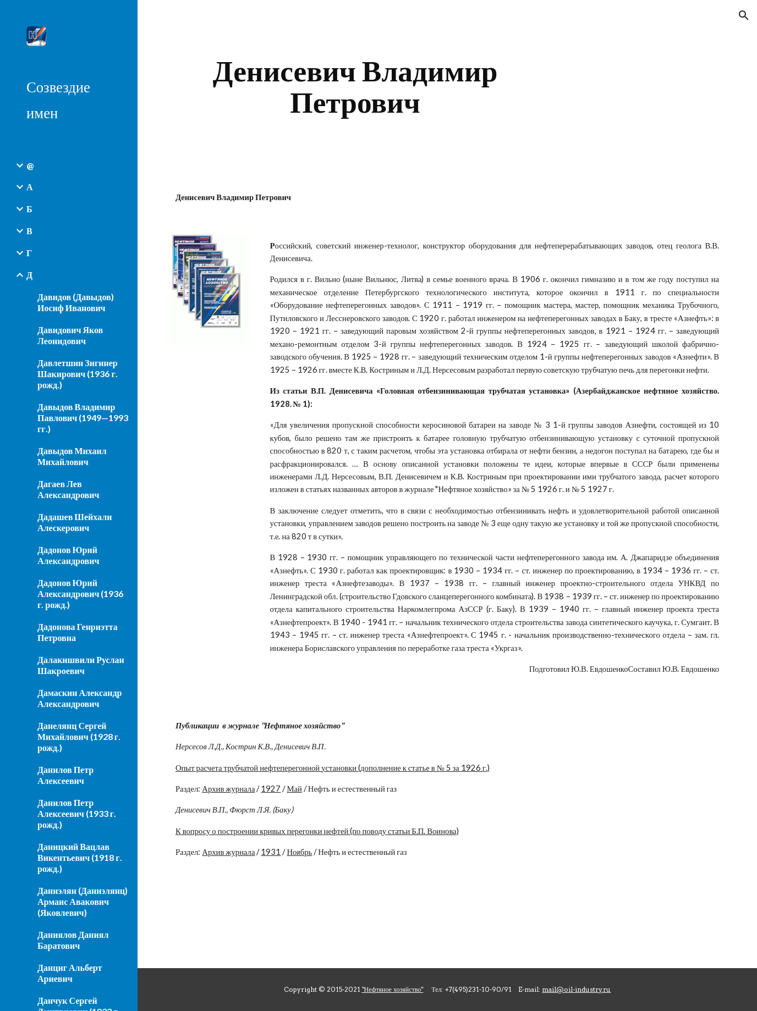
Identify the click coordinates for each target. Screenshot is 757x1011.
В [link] (29, 230)
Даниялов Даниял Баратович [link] (72, 940)
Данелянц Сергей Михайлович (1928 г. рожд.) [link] (78, 736)
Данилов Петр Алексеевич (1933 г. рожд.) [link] (76, 813)
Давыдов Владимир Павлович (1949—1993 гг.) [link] (82, 417)
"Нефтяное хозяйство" (393, 989)
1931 (271, 852)
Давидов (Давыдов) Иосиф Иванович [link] (75, 302)
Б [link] (29, 208)
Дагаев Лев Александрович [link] (68, 489)
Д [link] (29, 274)
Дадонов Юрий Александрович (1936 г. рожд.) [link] (80, 593)
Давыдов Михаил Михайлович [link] (72, 456)
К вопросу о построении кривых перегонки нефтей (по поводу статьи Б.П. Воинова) (317, 831)
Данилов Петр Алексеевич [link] (65, 775)
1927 (271, 788)
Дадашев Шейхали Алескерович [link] (74, 522)
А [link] (29, 186)
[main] (355, 86)
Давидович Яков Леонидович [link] (70, 335)
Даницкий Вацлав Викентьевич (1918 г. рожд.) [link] (79, 857)
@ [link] (30, 165)
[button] (744, 15)
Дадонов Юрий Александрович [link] (68, 555)
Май (294, 788)
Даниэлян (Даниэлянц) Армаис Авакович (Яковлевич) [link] (82, 901)
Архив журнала (228, 788)
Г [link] (29, 252)
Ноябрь (299, 852)
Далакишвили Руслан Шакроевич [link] (80, 665)
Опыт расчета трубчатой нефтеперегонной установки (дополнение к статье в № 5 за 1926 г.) (332, 767)
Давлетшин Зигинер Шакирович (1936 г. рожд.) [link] (77, 373)
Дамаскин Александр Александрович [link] (79, 698)
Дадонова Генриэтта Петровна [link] (77, 632)
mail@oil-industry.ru (576, 989)
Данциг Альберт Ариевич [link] (69, 973)
